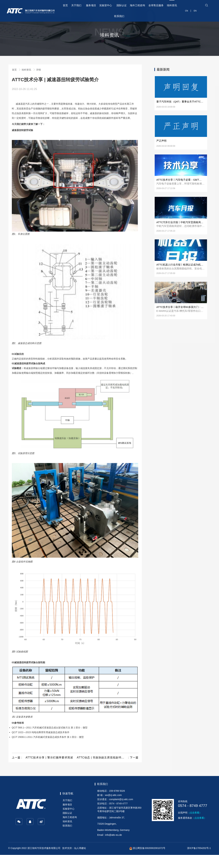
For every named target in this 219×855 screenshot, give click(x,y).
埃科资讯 (27, 69)
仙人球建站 (80, 848)
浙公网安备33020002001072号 (147, 848)
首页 (14, 69)
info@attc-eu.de (113, 835)
